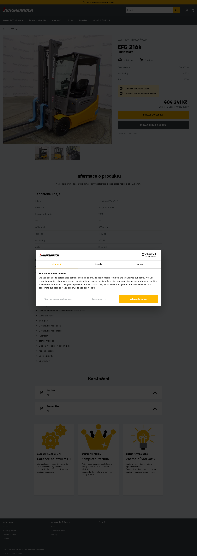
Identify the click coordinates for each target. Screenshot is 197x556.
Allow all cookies (138, 299)
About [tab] (140, 264)
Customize (99, 299)
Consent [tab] (56, 264)
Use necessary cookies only (58, 299)
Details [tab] (98, 264)
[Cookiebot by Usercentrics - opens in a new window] (146, 255)
